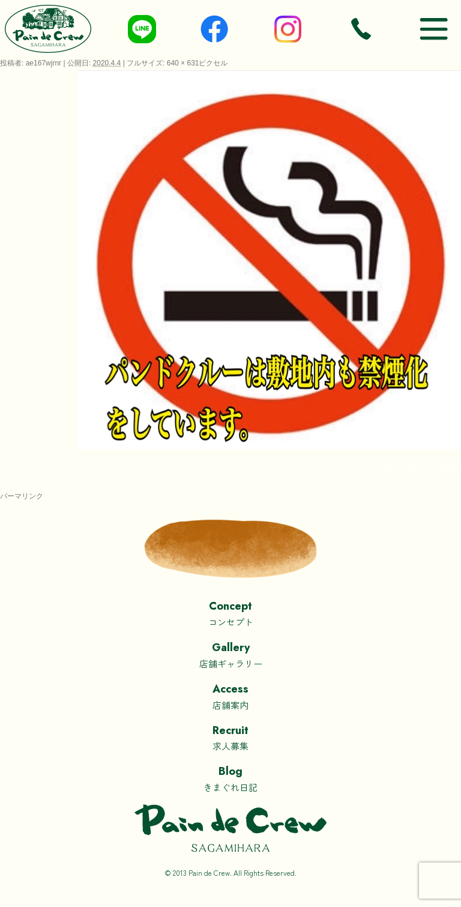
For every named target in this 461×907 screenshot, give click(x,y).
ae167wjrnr (43, 63)
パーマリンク (21, 496)
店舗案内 (230, 696)
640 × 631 (183, 63)
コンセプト (230, 613)
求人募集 (230, 737)
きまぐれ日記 (230, 778)
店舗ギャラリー (230, 654)
